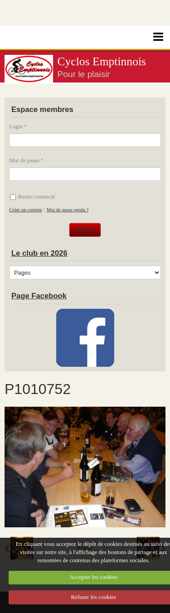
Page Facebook (39, 296)
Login (16, 126)
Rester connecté (32, 197)
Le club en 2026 (39, 253)
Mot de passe (24, 160)
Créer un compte (25, 209)
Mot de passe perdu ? (67, 209)
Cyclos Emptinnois (102, 61)
